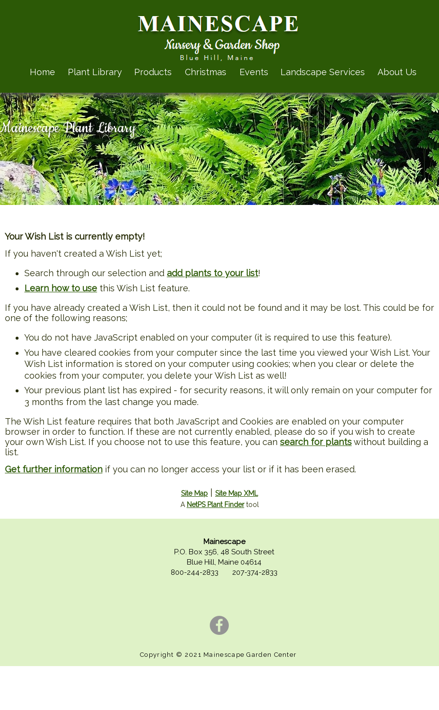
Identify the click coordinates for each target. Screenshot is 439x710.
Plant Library (95, 72)
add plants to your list (212, 273)
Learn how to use (60, 288)
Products (153, 72)
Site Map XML (236, 493)
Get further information (53, 469)
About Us (397, 72)
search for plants (316, 442)
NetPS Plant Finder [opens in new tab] (215, 504)
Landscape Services (322, 72)
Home (42, 72)
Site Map (194, 493)
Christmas (205, 72)
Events (253, 72)
